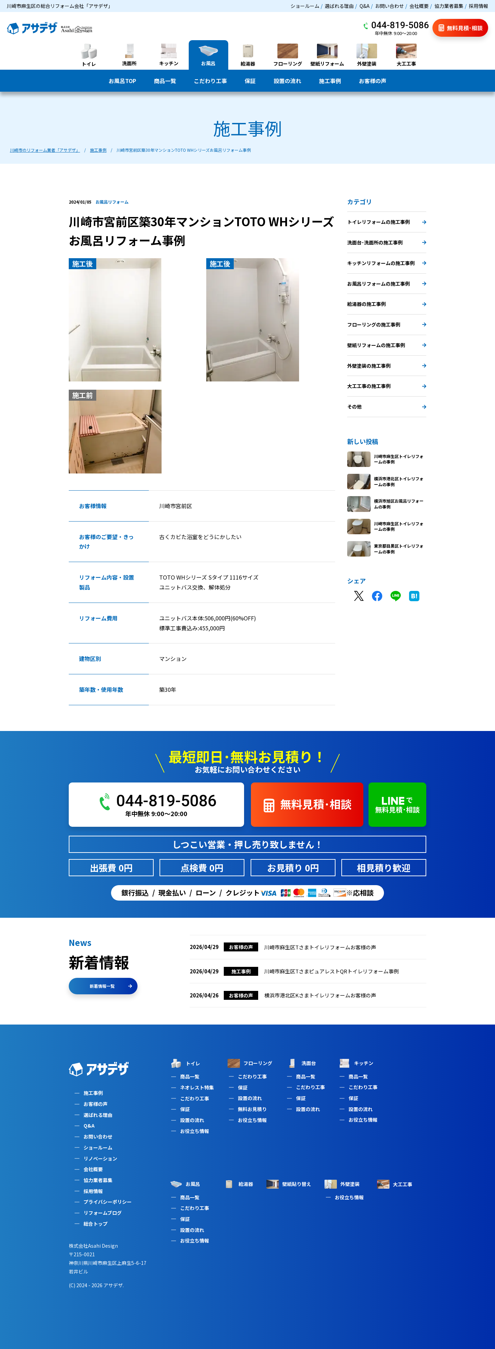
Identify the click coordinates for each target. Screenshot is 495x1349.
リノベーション (100, 1158)
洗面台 (301, 1063)
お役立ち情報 (194, 1131)
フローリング (250, 1063)
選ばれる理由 (339, 5)
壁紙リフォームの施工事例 (386, 345)
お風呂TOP (122, 81)
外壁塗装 (342, 1184)
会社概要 (419, 5)
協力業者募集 (448, 5)
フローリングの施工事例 (386, 324)
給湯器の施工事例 (386, 303)
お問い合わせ (389, 5)
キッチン (355, 1063)
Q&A (365, 5)
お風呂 (185, 1184)
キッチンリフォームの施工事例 (386, 263)
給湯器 (238, 1184)
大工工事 (394, 1184)
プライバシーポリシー (108, 1201)
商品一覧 (165, 81)
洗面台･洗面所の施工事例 (386, 242)
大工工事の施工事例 (386, 385)
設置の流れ (287, 81)
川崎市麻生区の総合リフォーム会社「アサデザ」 (60, 5)
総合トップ (96, 1223)
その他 (386, 406)
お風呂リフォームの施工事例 (386, 283)
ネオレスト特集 (197, 1087)
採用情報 (478, 5)
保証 (250, 81)
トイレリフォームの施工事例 (386, 221)
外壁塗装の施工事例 (386, 365)
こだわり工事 (210, 81)
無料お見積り (252, 1109)
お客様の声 (372, 81)
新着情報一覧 (111, 986)
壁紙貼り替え (288, 1184)
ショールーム (304, 5)
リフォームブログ (103, 1212)
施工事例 (330, 81)
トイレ (185, 1063)
